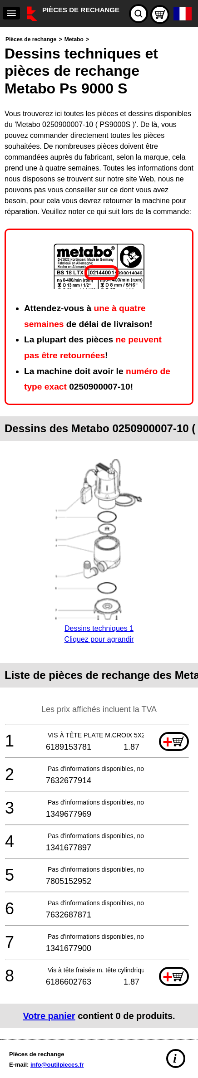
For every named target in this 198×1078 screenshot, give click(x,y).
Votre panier (49, 1016)
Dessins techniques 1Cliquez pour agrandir (98, 628)
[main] (99, 531)
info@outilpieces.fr (57, 1064)
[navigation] (11, 13)
